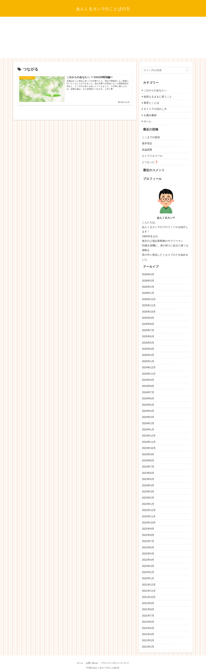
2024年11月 (149, 373)
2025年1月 (148, 361)
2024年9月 (148, 379)
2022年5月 (148, 553)
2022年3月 (148, 566)
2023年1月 (148, 504)
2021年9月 (148, 603)
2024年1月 (148, 429)
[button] (187, 70)
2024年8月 (148, 386)
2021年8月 (148, 609)
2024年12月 (149, 367)
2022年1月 (148, 578)
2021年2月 (148, 646)
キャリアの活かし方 (155, 109)
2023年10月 (149, 448)
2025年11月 (149, 305)
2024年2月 (148, 423)
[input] (166, 70)
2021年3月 (148, 640)
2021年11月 (149, 590)
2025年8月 (148, 324)
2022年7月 (148, 541)
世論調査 (147, 149)
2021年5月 (148, 628)
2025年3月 (148, 355)
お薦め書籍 (150, 115)
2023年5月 (148, 479)
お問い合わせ (92, 663)
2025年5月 (148, 342)
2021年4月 (148, 634)
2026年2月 (148, 286)
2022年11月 (149, 516)
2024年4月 (148, 410)
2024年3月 (148, 417)
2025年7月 (148, 330)
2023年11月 (149, 442)
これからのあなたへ (155, 90)
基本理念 (147, 143)
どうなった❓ (150, 162)
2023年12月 (149, 435)
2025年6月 (148, 336)
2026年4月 (148, 274)
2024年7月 (148, 392)
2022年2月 (148, 572)
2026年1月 (148, 293)
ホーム (147, 121)
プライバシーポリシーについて (115, 663)
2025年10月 (149, 311)
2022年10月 (149, 522)
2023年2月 (148, 497)
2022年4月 (148, 559)
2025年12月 (149, 299)
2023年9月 (148, 454)
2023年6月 (148, 473)
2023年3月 (148, 491)
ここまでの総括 (151, 137)
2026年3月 (148, 280)
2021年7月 (148, 615)
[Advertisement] (103, 38)
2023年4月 (148, 485)
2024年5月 (148, 404)
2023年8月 (148, 460)
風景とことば (151, 102)
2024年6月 (148, 398)
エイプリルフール (152, 155)
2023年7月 (148, 466)
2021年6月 (148, 621)
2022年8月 (148, 535)
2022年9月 (148, 528)
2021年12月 (149, 584)
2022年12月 (149, 510)
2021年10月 (149, 597)
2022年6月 (148, 547)
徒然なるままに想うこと (158, 96)
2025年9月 (148, 317)
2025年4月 (148, 348)
